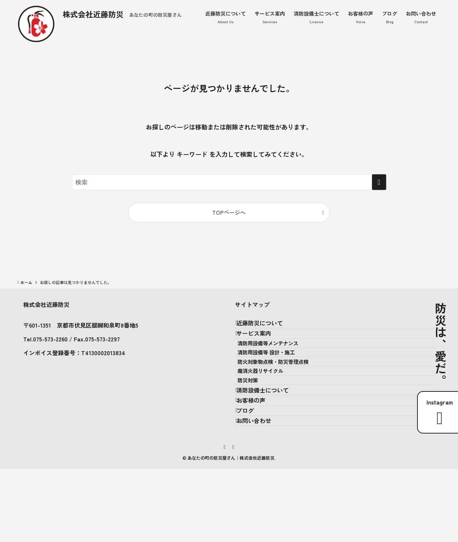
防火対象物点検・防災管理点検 (283, 391)
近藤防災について (267, 326)
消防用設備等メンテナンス (278, 360)
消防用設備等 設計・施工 (276, 375)
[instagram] (225, 519)
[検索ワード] (229, 182)
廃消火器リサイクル (271, 406)
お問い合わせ (261, 489)
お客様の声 (258, 455)
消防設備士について (270, 438)
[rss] (233, 519)
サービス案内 (261, 343)
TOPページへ (228, 212)
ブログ (252, 472)
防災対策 (258, 422)
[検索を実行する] (379, 182)
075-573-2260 (50, 338)
